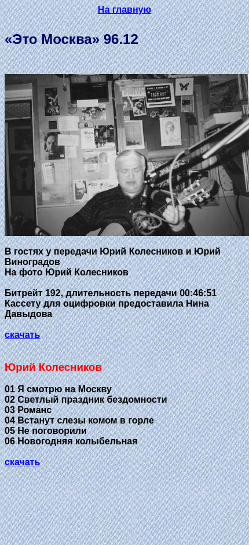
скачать (22, 335)
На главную (124, 9)
